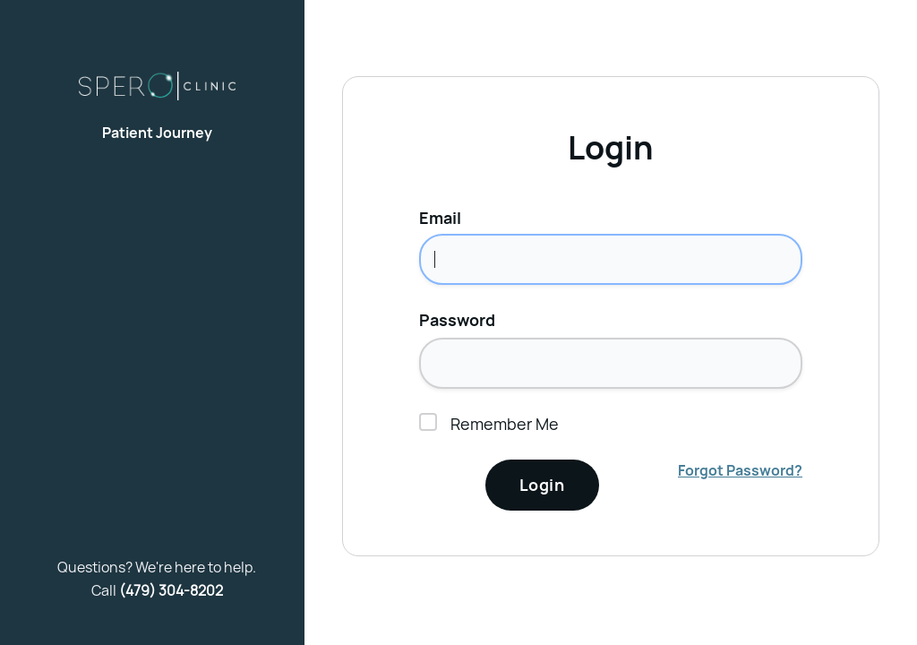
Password (457, 320)
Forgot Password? (740, 470)
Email (440, 217)
